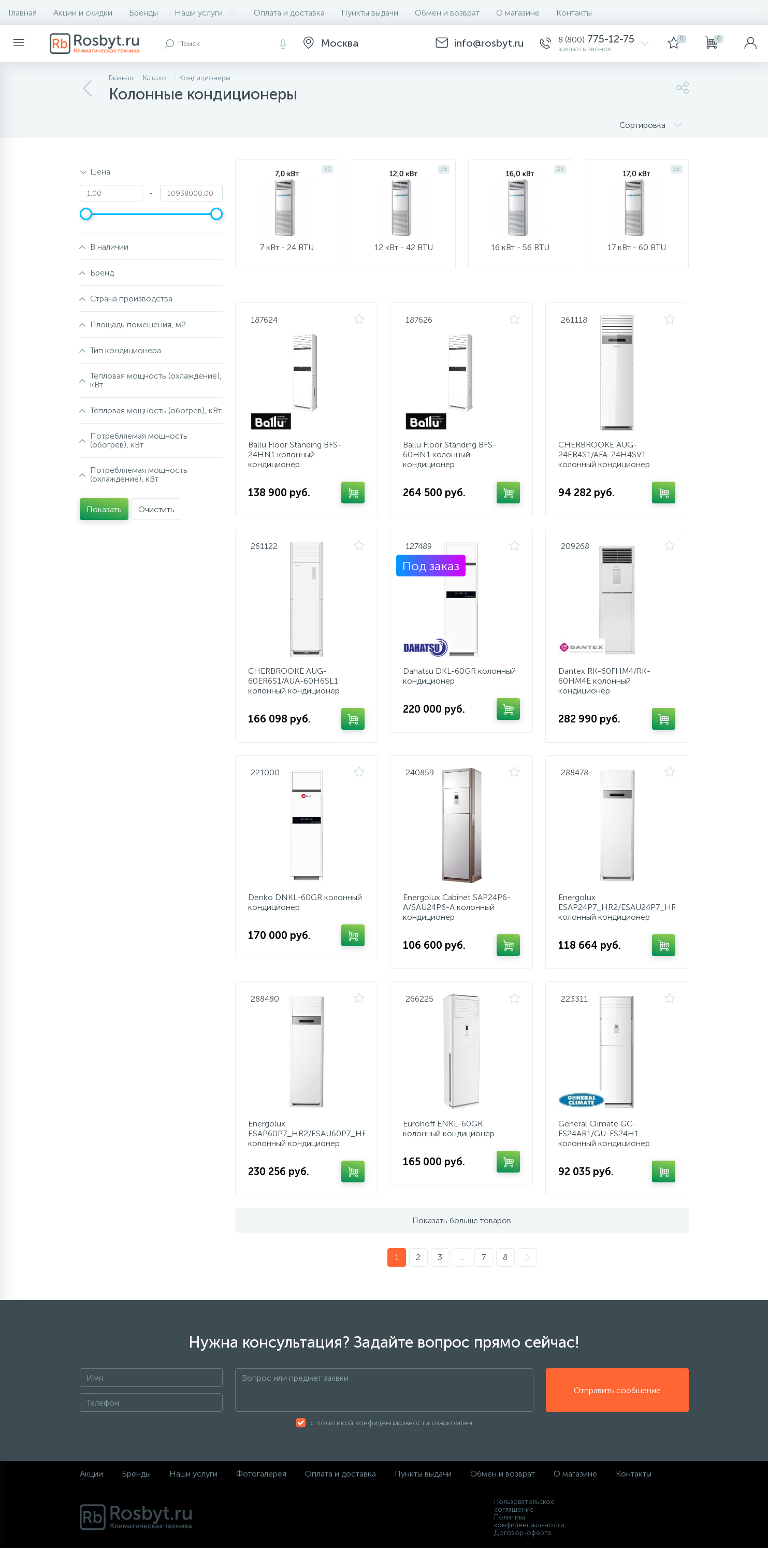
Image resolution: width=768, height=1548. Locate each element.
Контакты (574, 13)
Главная (22, 13)
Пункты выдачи (369, 13)
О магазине (518, 13)
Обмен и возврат (447, 13)
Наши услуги (206, 13)
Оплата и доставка (289, 13)
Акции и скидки (82, 13)
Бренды (143, 13)
